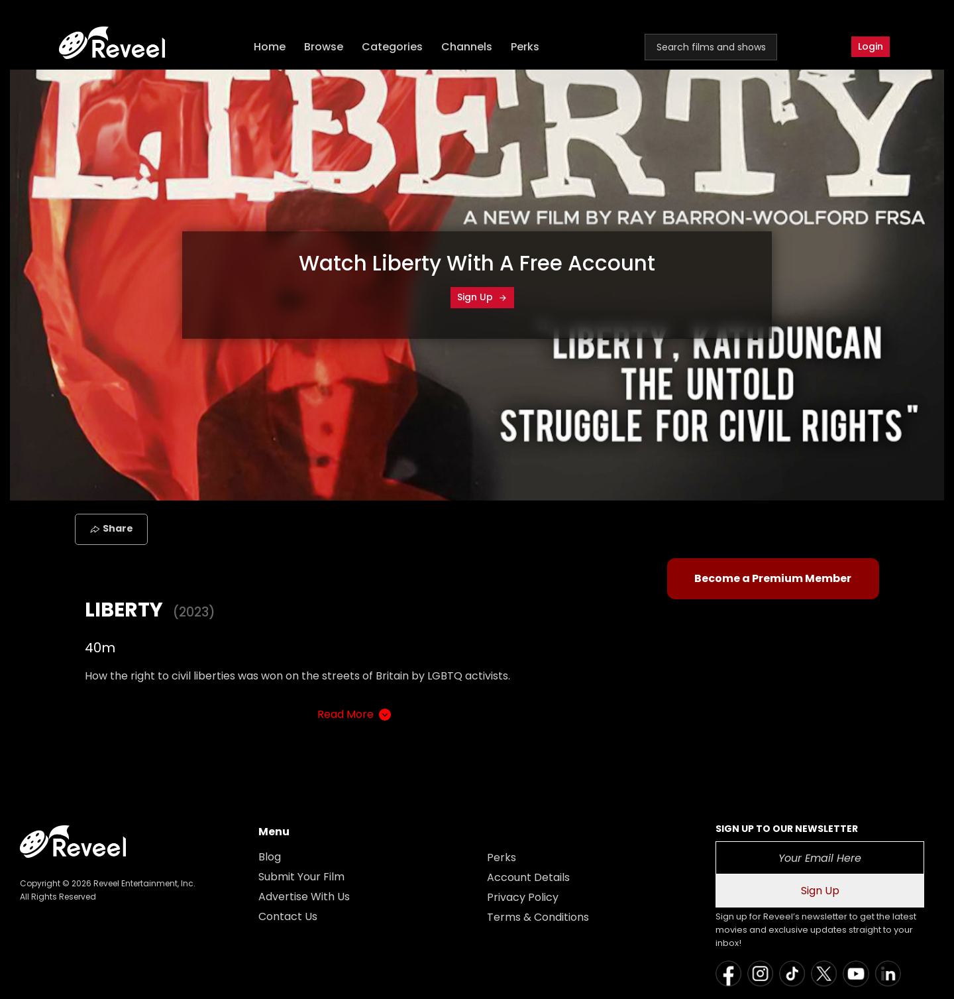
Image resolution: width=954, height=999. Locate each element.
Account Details (528, 877)
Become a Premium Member (772, 578)
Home (270, 46)
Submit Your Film (301, 876)
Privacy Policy (522, 897)
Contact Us (287, 916)
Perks (525, 46)
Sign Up (482, 297)
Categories (392, 46)
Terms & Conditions (538, 917)
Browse (323, 46)
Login (870, 46)
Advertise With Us (304, 896)
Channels (466, 46)
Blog (269, 856)
